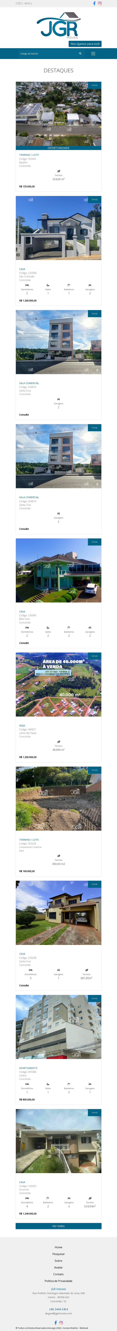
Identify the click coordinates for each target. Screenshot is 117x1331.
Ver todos (58, 1226)
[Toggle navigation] (93, 53)
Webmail (84, 1328)
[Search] (51, 54)
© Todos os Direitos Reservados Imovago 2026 (38, 1328)
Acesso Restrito (70, 1328)
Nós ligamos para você (85, 44)
